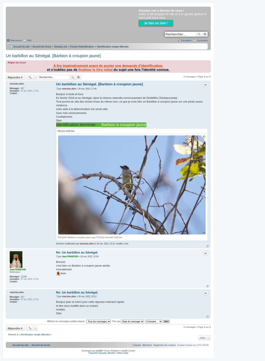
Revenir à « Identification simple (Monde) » (30, 334)
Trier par (128, 321)
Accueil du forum (42, 46)
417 (22, 88)
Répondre (14, 77)
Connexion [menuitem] (202, 40)
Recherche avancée (205, 34)
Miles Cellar (123, 353)
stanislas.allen (17, 84)
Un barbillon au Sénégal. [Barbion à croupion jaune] (53, 55)
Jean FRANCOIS (18, 269)
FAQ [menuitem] (29, 40)
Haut (207, 246)
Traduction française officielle (101, 353)
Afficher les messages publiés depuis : (79, 321)
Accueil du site (21, 46)
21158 (24, 276)
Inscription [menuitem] (186, 40)
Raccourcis (16, 40)
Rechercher (199, 34)
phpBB (99, 351)
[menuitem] (164, 345)
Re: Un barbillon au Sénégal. (77, 252)
